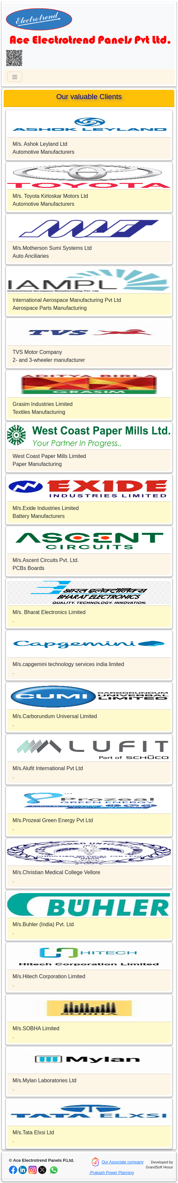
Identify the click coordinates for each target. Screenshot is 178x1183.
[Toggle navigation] (14, 77)
